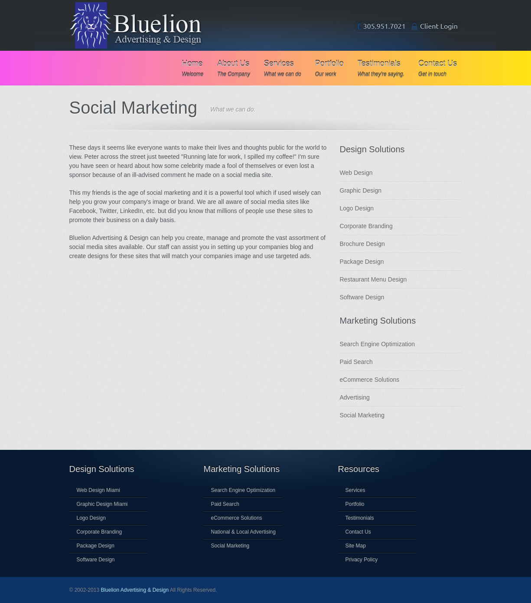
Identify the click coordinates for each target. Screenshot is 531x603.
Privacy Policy (361, 560)
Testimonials (381, 68)
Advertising (355, 397)
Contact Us (437, 68)
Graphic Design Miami (102, 504)
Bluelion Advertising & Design (135, 590)
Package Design (362, 261)
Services (282, 68)
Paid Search (356, 361)
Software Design (362, 297)
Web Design (356, 172)
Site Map (355, 546)
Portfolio (329, 68)
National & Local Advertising (243, 532)
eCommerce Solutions (370, 379)
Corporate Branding (366, 226)
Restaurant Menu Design (373, 279)
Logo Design (357, 208)
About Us (233, 68)
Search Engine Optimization (377, 344)
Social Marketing (362, 415)
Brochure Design (362, 243)
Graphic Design (361, 190)
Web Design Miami (98, 490)
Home (193, 68)
